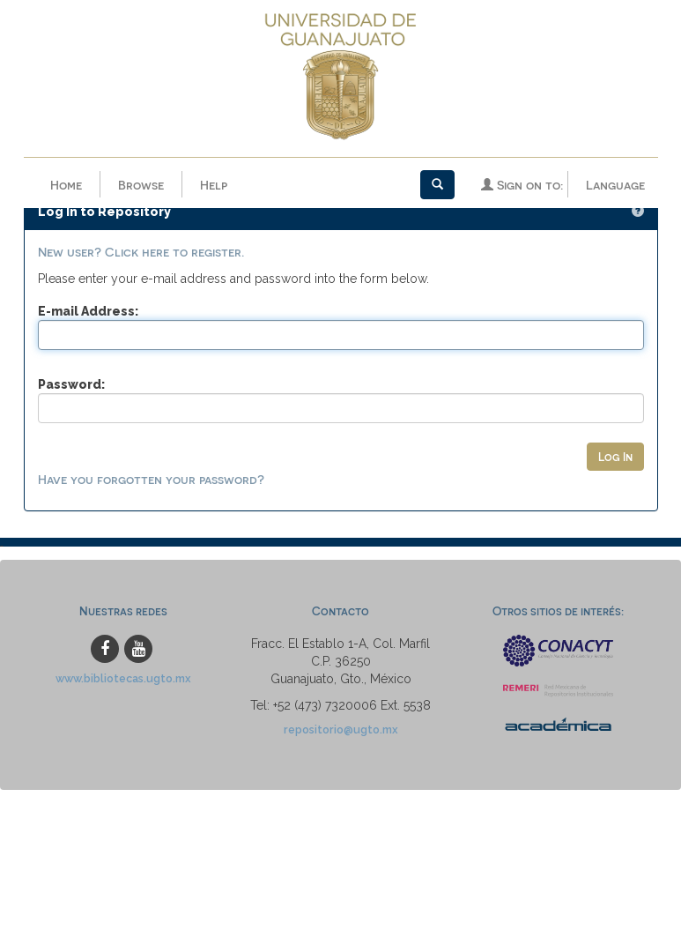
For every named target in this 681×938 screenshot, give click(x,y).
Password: (71, 352)
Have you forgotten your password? (151, 447)
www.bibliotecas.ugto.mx (123, 646)
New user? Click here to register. (141, 219)
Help (213, 184)
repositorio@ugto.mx (341, 697)
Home (66, 184)
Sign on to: (522, 184)
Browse (141, 184)
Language (615, 184)
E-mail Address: (88, 279)
